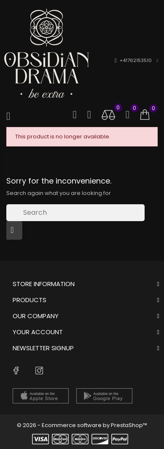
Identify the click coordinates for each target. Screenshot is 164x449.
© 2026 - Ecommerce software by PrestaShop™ (82, 425)
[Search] (75, 212)
